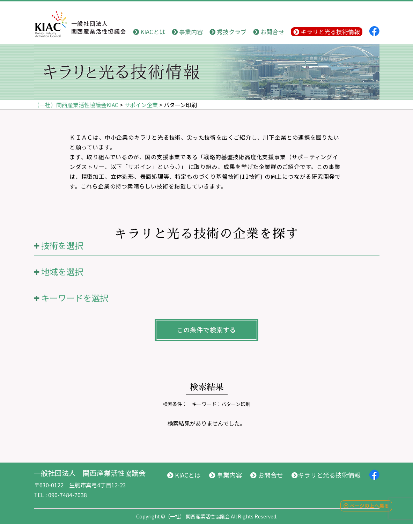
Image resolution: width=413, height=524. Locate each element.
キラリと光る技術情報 (326, 31)
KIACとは (149, 31)
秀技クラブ (227, 31)
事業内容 (187, 31)
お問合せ (268, 31)
